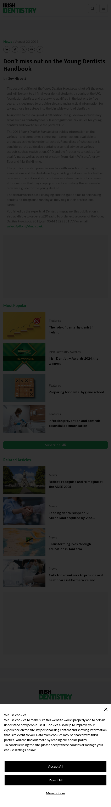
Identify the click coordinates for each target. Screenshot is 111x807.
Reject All (55, 780)
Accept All (55, 766)
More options (55, 793)
